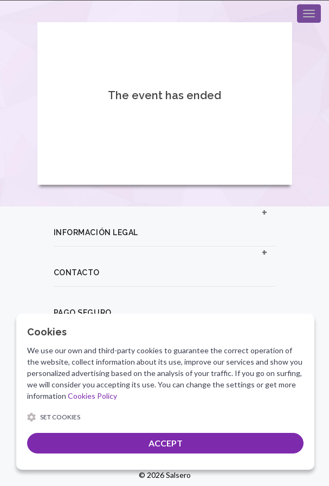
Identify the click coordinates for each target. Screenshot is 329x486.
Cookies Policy (92, 395)
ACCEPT (166, 443)
